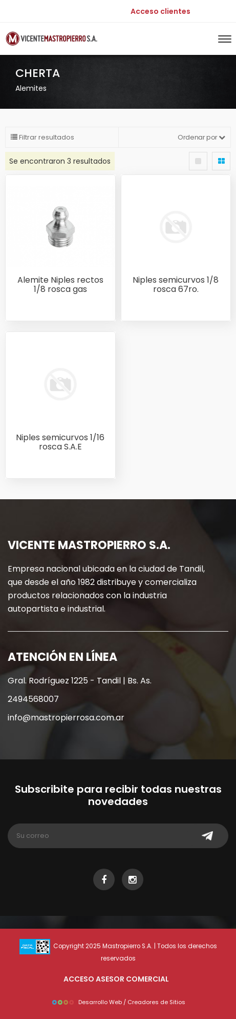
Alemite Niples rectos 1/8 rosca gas (60, 284)
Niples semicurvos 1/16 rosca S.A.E (60, 442)
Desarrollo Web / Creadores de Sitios (118, 1002)
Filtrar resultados (42, 137)
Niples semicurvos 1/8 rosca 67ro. (176, 284)
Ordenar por (201, 137)
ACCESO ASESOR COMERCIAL (116, 979)
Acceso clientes (160, 11)
